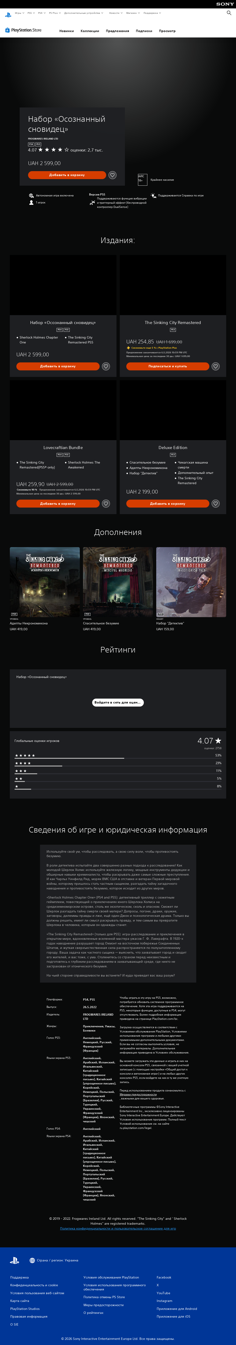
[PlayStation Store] (24, 25)
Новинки (66, 26)
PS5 (30, 13)
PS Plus (53, 13)
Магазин (131, 13)
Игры (18, 13)
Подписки (144, 26)
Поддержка (151, 13)
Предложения (117, 26)
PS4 (40, 13)
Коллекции (90, 26)
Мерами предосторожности (138, 1090)
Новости (114, 13)
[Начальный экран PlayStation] (8, 13)
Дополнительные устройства (82, 13)
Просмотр (167, 26)
